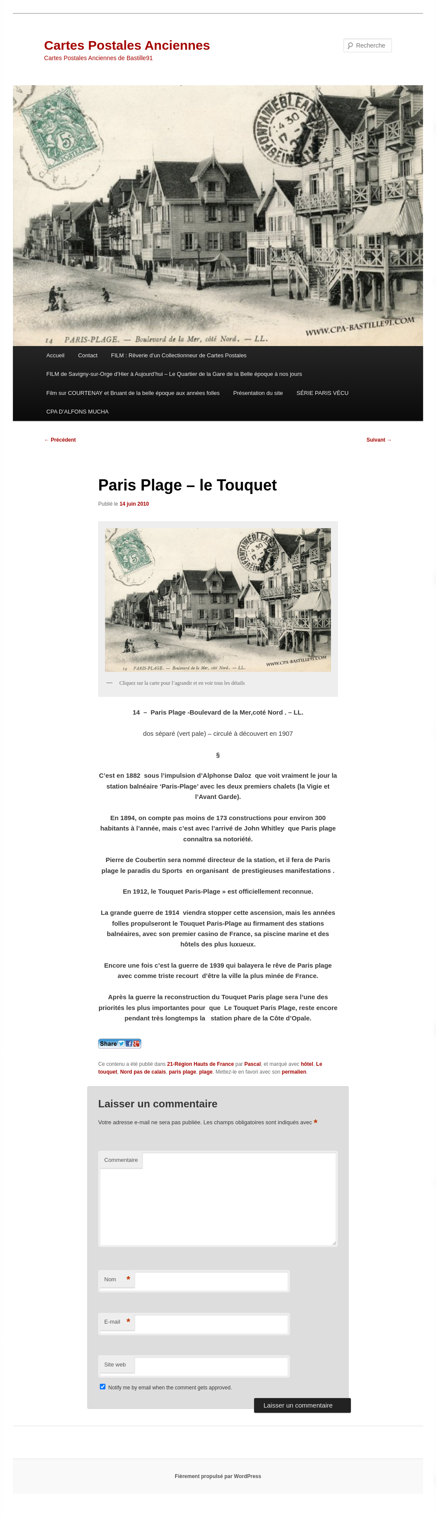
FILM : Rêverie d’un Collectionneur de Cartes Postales (179, 355)
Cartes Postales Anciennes (127, 45)
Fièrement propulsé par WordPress (218, 1476)
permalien (294, 1072)
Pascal (252, 1064)
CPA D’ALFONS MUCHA (77, 411)
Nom (117, 1279)
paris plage (182, 1072)
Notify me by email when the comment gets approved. (166, 1388)
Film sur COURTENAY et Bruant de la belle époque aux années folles (133, 393)
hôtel (307, 1064)
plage (206, 1072)
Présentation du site (258, 393)
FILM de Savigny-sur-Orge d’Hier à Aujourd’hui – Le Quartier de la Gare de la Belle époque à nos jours (174, 374)
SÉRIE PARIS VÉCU (322, 393)
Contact (88, 355)
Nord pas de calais (143, 1072)
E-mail (117, 1322)
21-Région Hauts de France (200, 1064)
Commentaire (121, 1160)
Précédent (60, 440)
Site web (115, 1364)
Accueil (55, 355)
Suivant (379, 440)
